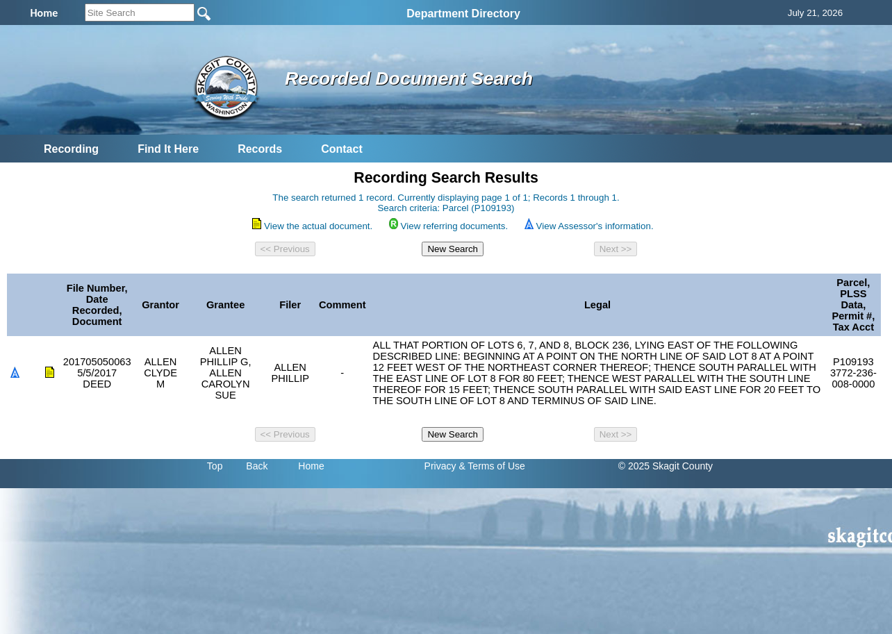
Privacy (440, 466)
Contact (342, 149)
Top (215, 466)
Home (311, 466)
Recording (71, 149)
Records (260, 149)
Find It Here (168, 149)
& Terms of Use (492, 466)
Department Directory (463, 13)
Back (256, 466)
